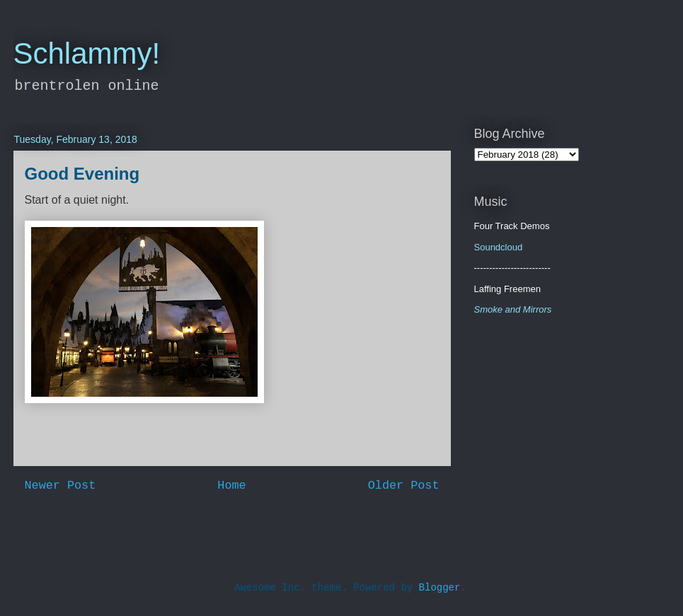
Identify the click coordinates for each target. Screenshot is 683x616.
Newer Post (60, 485)
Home (231, 485)
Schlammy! (87, 53)
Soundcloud (498, 247)
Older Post (404, 485)
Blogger (440, 587)
